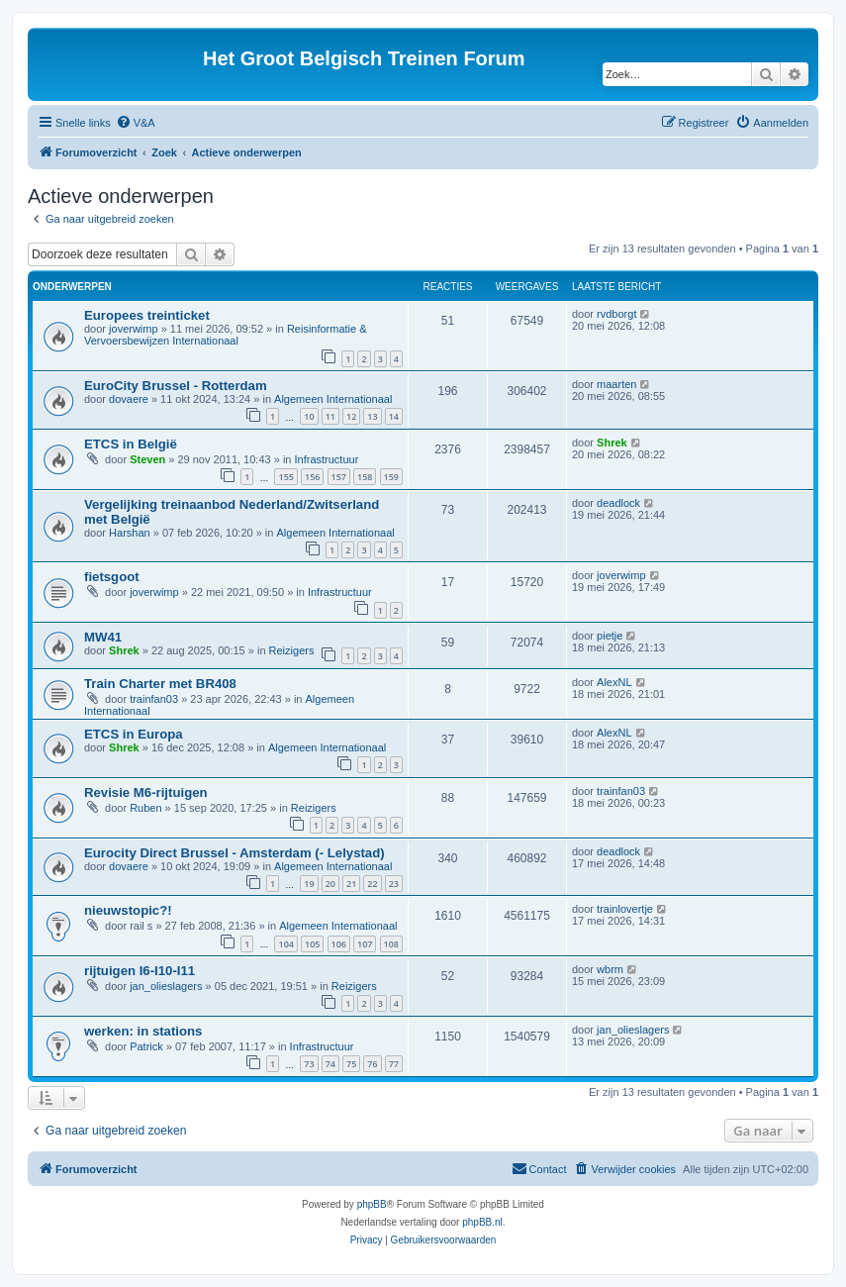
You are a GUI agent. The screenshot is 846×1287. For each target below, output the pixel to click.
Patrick (146, 1046)
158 (364, 476)
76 (372, 1063)
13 (372, 416)
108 (391, 944)
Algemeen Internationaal (333, 399)
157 (338, 476)
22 (372, 883)
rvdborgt (616, 314)
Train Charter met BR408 (160, 683)
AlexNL (614, 682)
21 (351, 883)
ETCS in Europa (133, 734)
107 (364, 944)
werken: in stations (143, 1031)
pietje (609, 636)
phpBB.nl (482, 1222)
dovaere (128, 399)
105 (312, 944)
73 (309, 1063)
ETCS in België (130, 444)
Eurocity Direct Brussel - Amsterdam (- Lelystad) (234, 852)
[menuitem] (135, 123)
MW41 (103, 637)
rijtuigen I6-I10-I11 (139, 970)
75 (351, 1063)
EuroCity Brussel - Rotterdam (175, 385)
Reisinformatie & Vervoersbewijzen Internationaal (225, 334)
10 (309, 416)
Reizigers (292, 650)
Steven (147, 459)
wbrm (610, 969)
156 (312, 476)
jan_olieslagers (166, 986)
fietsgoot (112, 576)
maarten (616, 384)
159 (391, 476)
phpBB (372, 1204)
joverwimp (133, 329)
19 (309, 883)
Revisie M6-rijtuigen (146, 792)
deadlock (618, 503)
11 (330, 416)
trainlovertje (625, 909)
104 (285, 944)
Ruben (145, 808)
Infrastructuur (327, 459)
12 (351, 416)
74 (330, 1063)
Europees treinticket (147, 315)
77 (394, 1063)
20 (330, 883)
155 (285, 476)
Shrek (612, 442)
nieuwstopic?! (128, 910)
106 (338, 944)
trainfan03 (154, 699)
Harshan (129, 533)
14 (394, 416)
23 (394, 883)
